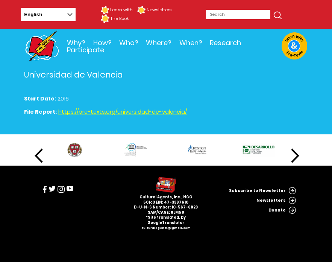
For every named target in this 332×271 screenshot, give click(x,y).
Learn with (121, 10)
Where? (158, 42)
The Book (119, 18)
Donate (277, 210)
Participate (85, 50)
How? (102, 42)
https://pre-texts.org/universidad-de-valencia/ (122, 112)
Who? (128, 42)
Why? (76, 42)
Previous (39, 155)
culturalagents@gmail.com (166, 228)
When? (190, 42)
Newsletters (159, 10)
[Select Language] (48, 14)
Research (225, 42)
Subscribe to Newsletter (257, 190)
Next (295, 155)
